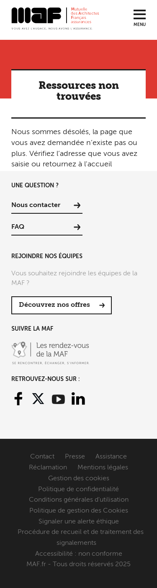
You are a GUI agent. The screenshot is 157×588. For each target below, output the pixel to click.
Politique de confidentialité (78, 489)
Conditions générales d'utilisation (79, 500)
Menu (140, 25)
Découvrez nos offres (54, 305)
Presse (75, 456)
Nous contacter (35, 205)
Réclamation (48, 467)
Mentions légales (102, 467)
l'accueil (98, 164)
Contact (42, 456)
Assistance (111, 456)
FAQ (17, 227)
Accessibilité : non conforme (78, 554)
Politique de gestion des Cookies (78, 511)
